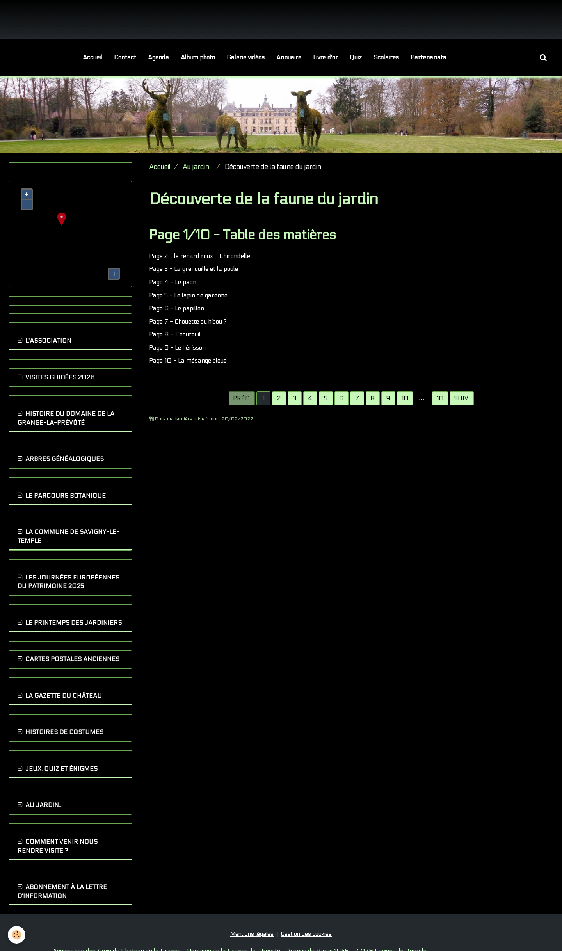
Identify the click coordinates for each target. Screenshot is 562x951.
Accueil (92, 57)
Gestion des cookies (306, 934)
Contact (125, 57)
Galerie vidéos (246, 57)
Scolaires (386, 57)
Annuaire (288, 57)
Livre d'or (325, 57)
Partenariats (428, 57)
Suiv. (462, 398)
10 (440, 398)
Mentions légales (252, 934)
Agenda (158, 57)
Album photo (198, 57)
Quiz (356, 57)
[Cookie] (16, 935)
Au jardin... (198, 167)
